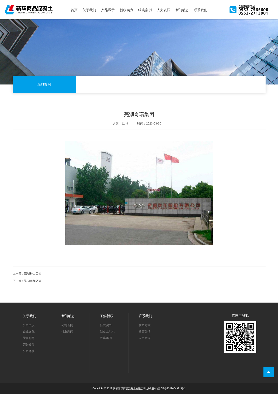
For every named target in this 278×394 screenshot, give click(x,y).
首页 (74, 10)
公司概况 (29, 325)
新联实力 (126, 10)
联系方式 (144, 325)
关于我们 (89, 10)
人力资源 (163, 10)
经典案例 (145, 10)
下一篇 (27, 281)
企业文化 (29, 331)
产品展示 (108, 10)
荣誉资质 (29, 344)
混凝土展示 (107, 331)
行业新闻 (67, 331)
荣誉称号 (29, 338)
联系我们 (200, 10)
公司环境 (29, 351)
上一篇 (27, 273)
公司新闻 (67, 325)
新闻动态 (182, 10)
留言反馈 (144, 331)
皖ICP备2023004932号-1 (171, 388)
